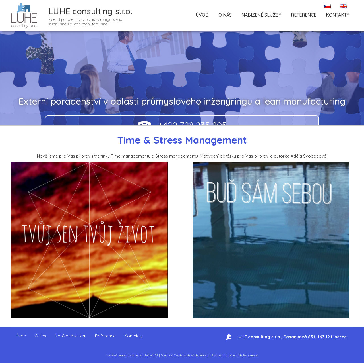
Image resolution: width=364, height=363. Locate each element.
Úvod (202, 15)
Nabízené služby (261, 15)
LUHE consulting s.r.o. (90, 11)
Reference (303, 15)
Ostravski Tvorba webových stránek (185, 355)
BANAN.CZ (151, 355)
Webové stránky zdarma (123, 355)
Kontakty (337, 15)
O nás (225, 15)
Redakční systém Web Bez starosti (235, 355)
